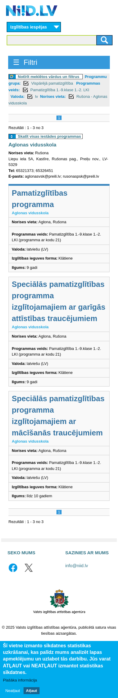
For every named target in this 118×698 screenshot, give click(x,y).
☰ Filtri (25, 62)
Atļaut (31, 690)
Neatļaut (12, 690)
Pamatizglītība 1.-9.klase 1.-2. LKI (59, 90)
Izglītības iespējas (28, 27)
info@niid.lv (76, 565)
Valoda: (17, 96)
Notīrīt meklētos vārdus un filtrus (48, 76)
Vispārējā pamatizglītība (52, 83)
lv (36, 96)
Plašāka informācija (20, 680)
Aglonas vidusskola (32, 145)
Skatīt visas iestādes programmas (49, 136)
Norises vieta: (53, 96)
